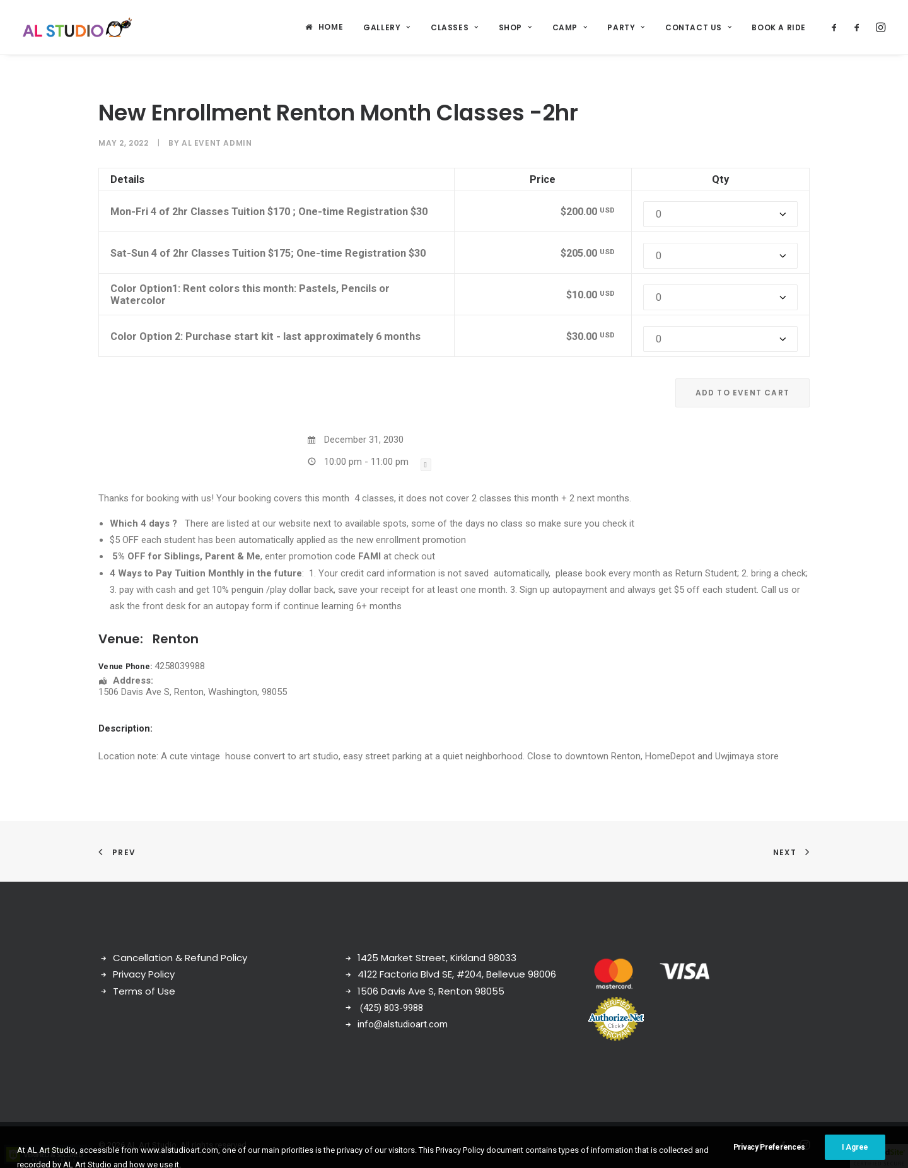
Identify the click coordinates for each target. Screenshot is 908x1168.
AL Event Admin (217, 142)
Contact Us (698, 27)
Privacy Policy (144, 974)
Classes (455, 27)
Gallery (386, 27)
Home (330, 26)
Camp (570, 27)
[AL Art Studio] (77, 27)
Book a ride (779, 27)
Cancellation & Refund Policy (180, 957)
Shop (515, 27)
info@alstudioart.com (403, 1024)
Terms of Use (144, 991)
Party (625, 27)
